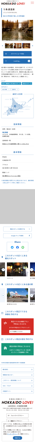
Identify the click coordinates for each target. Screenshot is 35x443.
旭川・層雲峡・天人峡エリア (11, 83)
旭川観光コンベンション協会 (11, 176)
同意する (17, 438)
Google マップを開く (20, 236)
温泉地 (15, 89)
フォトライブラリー (16, 415)
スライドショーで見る (14, 54)
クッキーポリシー (12, 434)
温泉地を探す (15, 362)
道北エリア (27, 83)
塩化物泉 (5, 89)
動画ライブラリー (15, 421)
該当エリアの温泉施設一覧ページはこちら (15, 144)
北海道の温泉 (8, 362)
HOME (3, 362)
